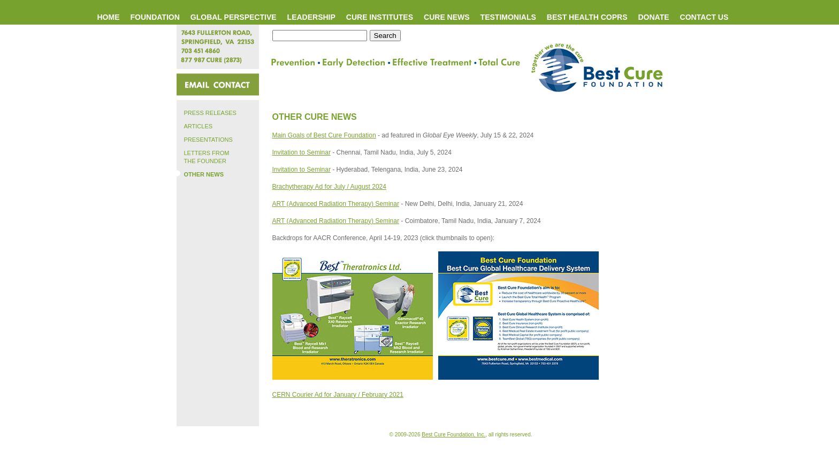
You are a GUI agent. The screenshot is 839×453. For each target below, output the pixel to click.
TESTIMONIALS (508, 17)
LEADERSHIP (311, 17)
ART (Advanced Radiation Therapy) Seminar (335, 204)
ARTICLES (195, 125)
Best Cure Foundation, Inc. (453, 434)
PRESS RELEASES (207, 112)
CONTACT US (704, 17)
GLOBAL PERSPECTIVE (233, 17)
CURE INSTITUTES (379, 17)
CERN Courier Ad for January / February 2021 (337, 394)
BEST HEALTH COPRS (587, 17)
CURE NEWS (447, 17)
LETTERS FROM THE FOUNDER (203, 156)
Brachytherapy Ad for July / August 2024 (329, 186)
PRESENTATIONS (205, 139)
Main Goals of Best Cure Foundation (324, 135)
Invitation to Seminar (301, 152)
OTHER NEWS (200, 174)
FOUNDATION (155, 17)
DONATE (653, 17)
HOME (108, 17)
